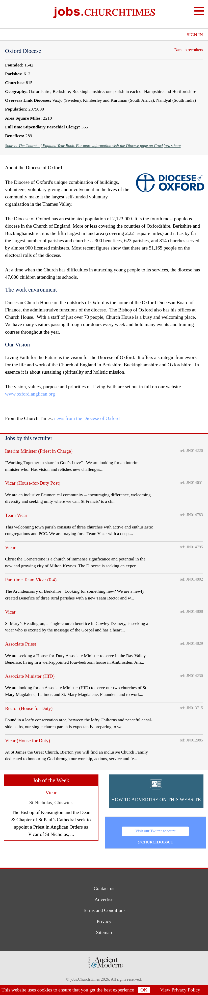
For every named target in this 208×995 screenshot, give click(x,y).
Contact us (104, 888)
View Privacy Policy (180, 989)
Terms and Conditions (104, 910)
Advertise (104, 899)
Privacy (104, 921)
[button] (156, 791)
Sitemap (104, 932)
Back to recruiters (187, 50)
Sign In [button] (195, 34)
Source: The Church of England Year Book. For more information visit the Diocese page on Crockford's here (93, 146)
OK (143, 989)
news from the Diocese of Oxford (87, 418)
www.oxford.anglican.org (30, 394)
